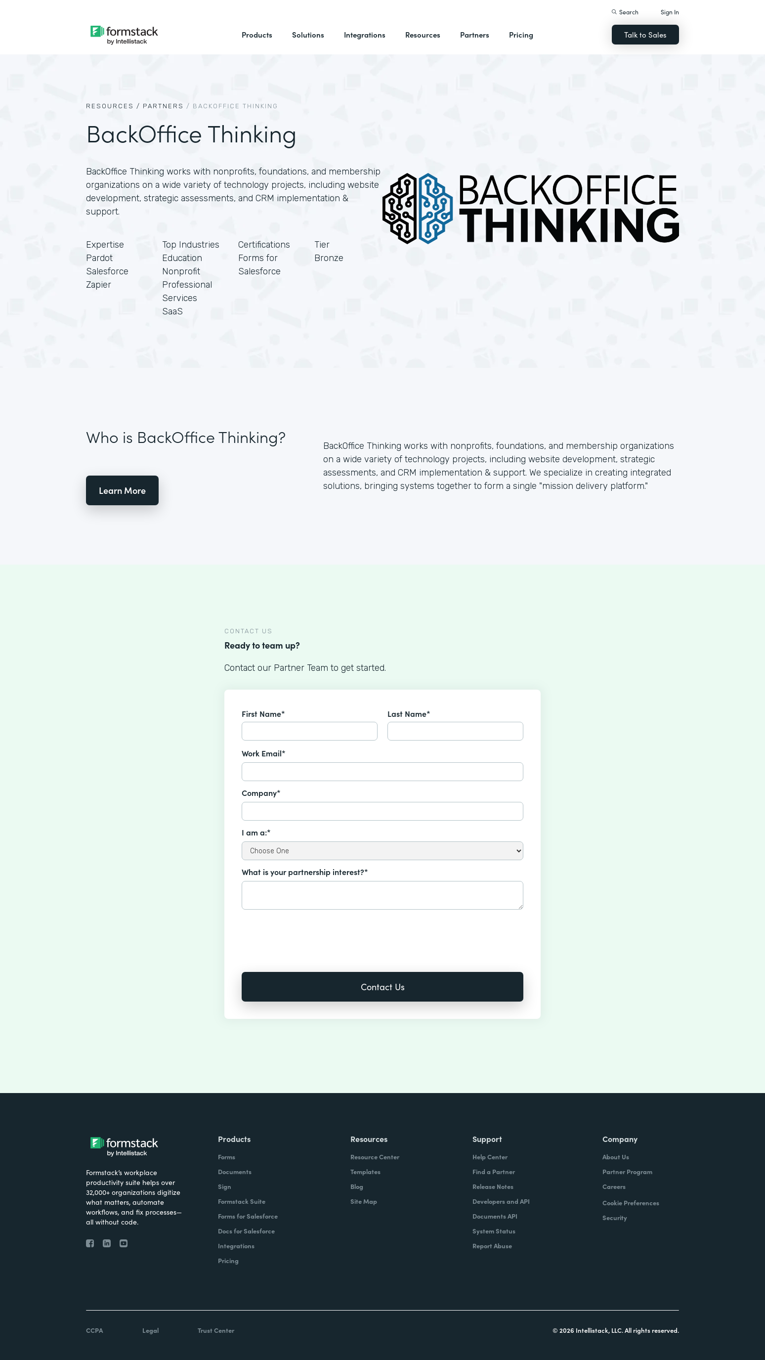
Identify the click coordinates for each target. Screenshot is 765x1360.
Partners (474, 34)
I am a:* (256, 832)
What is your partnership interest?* (305, 871)
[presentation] (317, 934)
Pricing (521, 34)
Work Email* (264, 752)
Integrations (364, 34)
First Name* (263, 713)
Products (257, 34)
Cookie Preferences (630, 1202)
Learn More (122, 490)
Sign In (670, 11)
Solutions (308, 34)
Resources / (113, 106)
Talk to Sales (645, 34)
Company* (261, 792)
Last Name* (408, 713)
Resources (422, 34)
